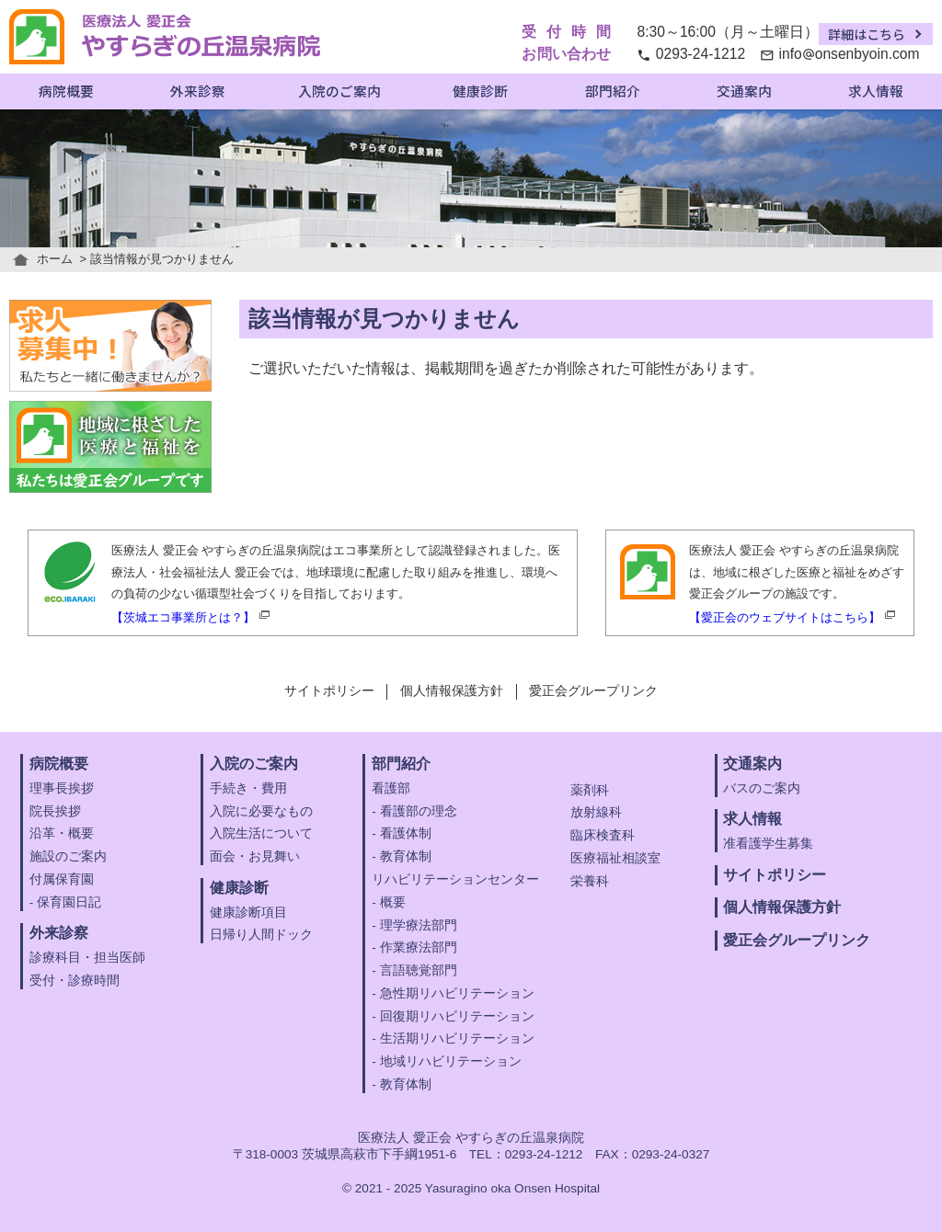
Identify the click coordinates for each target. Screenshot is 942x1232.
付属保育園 (61, 879)
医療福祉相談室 (615, 858)
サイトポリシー (329, 691)
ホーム (55, 259)
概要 (393, 902)
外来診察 (197, 90)
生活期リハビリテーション (457, 1038)
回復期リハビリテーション (457, 1016)
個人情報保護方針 (451, 691)
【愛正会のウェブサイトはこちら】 (784, 617)
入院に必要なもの (261, 811)
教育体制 (405, 856)
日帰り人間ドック (261, 934)
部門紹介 (612, 90)
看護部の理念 (418, 811)
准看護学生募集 (768, 843)
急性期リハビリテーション (457, 993)
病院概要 (66, 90)
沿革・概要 (61, 833)
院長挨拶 (55, 811)
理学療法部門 (418, 925)
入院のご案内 (339, 90)
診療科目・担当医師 (87, 957)
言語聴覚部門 (418, 970)
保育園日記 (69, 902)
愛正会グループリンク (593, 691)
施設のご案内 (68, 856)
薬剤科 (589, 790)
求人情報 (875, 90)
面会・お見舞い (255, 856)
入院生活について (261, 833)
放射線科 (596, 812)
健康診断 (480, 90)
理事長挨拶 (61, 788)
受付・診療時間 (74, 980)
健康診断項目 (248, 912)
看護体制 (405, 833)
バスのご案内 (761, 788)
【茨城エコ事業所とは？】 (183, 617)
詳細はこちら (866, 34)
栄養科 (589, 881)
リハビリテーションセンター (455, 879)
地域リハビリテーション (451, 1061)
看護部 (391, 788)
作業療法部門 (418, 947)
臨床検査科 (602, 835)
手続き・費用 (248, 788)
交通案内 (744, 90)
